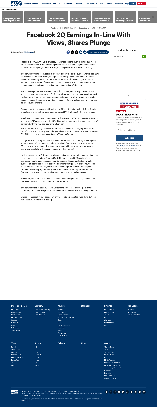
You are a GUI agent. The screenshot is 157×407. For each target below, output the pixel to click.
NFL (36, 347)
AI (12, 363)
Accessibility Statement (112, 368)
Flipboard (123, 392)
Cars (106, 317)
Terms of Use (134, 145)
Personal (131, 309)
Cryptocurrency (63, 315)
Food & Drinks (109, 323)
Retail (60, 330)
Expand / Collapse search (127, 3)
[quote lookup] (127, 56)
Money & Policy (40, 312)
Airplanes (107, 320)
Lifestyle (78, 4)
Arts (105, 325)
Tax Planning (15, 330)
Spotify (140, 392)
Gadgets (14, 352)
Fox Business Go (109, 376)
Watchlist (68, 4)
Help (60, 391)
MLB (36, 352)
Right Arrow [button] (153, 17)
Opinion (61, 343)
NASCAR (38, 355)
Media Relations (109, 360)
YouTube (119, 392)
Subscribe (129, 138)
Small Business (40, 315)
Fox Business (16, 3)
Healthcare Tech (17, 357)
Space (13, 365)
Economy (45, 4)
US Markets (62, 312)
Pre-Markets (62, 333)
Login (133, 3)
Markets (56, 4)
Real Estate (91, 4)
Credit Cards (15, 315)
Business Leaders (64, 325)
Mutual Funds (62, 336)
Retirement (15, 328)
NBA (36, 349)
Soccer (37, 360)
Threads (76, 52)
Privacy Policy (123, 145)
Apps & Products (110, 378)
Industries (61, 328)
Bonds (60, 320)
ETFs (59, 323)
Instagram (115, 392)
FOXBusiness (29, 52)
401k (13, 325)
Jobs (106, 349)
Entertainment (109, 309)
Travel (106, 315)
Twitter (72, 52)
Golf (36, 363)
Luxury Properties (134, 315)
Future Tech (15, 360)
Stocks (60, 309)
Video (109, 4)
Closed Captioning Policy (112, 365)
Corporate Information (112, 363)
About (107, 343)
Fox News (107, 370)
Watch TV (141, 3)
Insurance (14, 323)
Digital (13, 347)
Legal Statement (37, 395)
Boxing (37, 357)
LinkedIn (127, 392)
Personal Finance (31, 4)
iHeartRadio (144, 392)
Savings (14, 320)
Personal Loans (16, 317)
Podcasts (119, 4)
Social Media (15, 349)
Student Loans (16, 312)
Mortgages (15, 309)
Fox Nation (108, 373)
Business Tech (16, 355)
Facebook (68, 52)
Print (80, 52)
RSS (131, 392)
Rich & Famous (109, 312)
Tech (101, 4)
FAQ (105, 357)
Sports (38, 343)
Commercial (132, 312)
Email (85, 52)
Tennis (37, 365)
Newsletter (135, 392)
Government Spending (42, 309)
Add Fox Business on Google (98, 52)
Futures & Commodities (66, 317)
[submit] (144, 56)
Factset (76, 393)
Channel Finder (109, 347)
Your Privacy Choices (49, 391)
